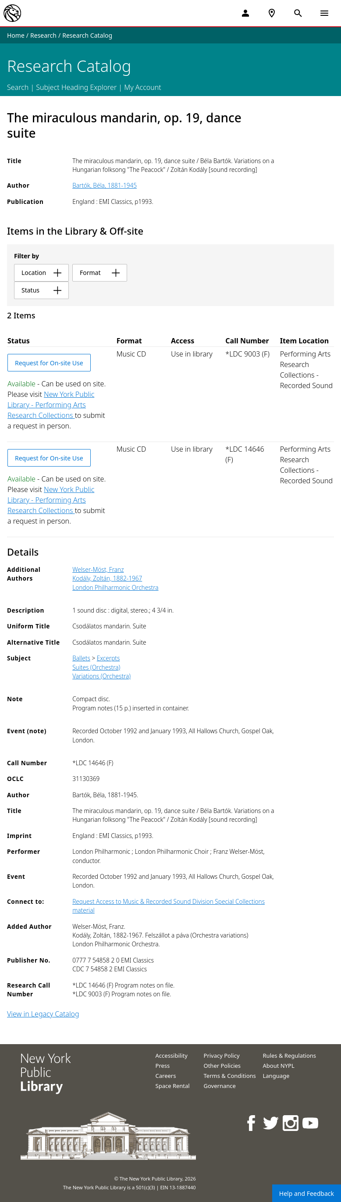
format (100, 272)
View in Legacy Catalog (43, 1014)
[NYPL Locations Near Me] (272, 13)
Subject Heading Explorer (76, 87)
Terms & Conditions (230, 1076)
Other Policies (222, 1066)
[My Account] (245, 13)
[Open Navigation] (324, 13)
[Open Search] (298, 13)
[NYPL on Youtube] (311, 1123)
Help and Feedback (306, 1193)
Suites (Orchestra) (96, 667)
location (41, 272)
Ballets (81, 658)
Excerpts (108, 658)
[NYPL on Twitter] (271, 1123)
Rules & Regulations (289, 1055)
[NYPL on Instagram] (291, 1123)
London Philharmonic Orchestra (115, 587)
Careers (166, 1076)
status (41, 290)
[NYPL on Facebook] (251, 1123)
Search (17, 87)
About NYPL (279, 1066)
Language (276, 1076)
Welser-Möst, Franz (98, 569)
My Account (142, 87)
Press (163, 1066)
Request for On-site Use (49, 363)
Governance (220, 1086)
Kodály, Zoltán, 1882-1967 (107, 578)
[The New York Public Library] (12, 13)
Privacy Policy (222, 1055)
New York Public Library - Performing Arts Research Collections (50, 404)
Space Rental (173, 1086)
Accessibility (172, 1055)
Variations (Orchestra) (101, 676)
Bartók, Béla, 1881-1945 (104, 185)
